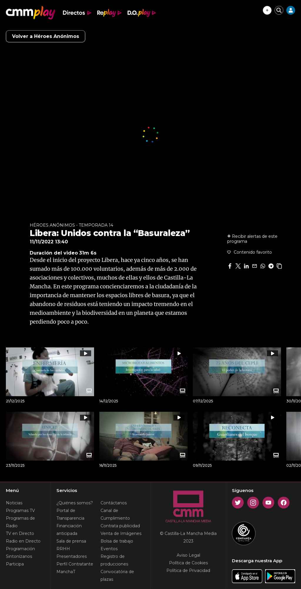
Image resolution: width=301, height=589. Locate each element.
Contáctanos (114, 503)
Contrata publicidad (120, 525)
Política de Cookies (188, 562)
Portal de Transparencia (70, 514)
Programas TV (20, 510)
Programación (20, 548)
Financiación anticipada (69, 529)
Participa (15, 564)
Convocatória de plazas (117, 575)
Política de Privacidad (188, 570)
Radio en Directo (23, 541)
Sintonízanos (19, 556)
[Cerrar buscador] (279, 10)
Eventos (109, 548)
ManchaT (65, 571)
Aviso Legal (188, 555)
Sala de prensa (71, 541)
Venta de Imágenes (121, 533)
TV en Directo (20, 533)
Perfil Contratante (74, 564)
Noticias (14, 503)
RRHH (63, 548)
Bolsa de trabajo (117, 541)
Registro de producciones (114, 560)
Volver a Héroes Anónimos (45, 36)
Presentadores (71, 556)
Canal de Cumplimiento (115, 514)
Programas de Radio (20, 522)
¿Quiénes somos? (74, 503)
